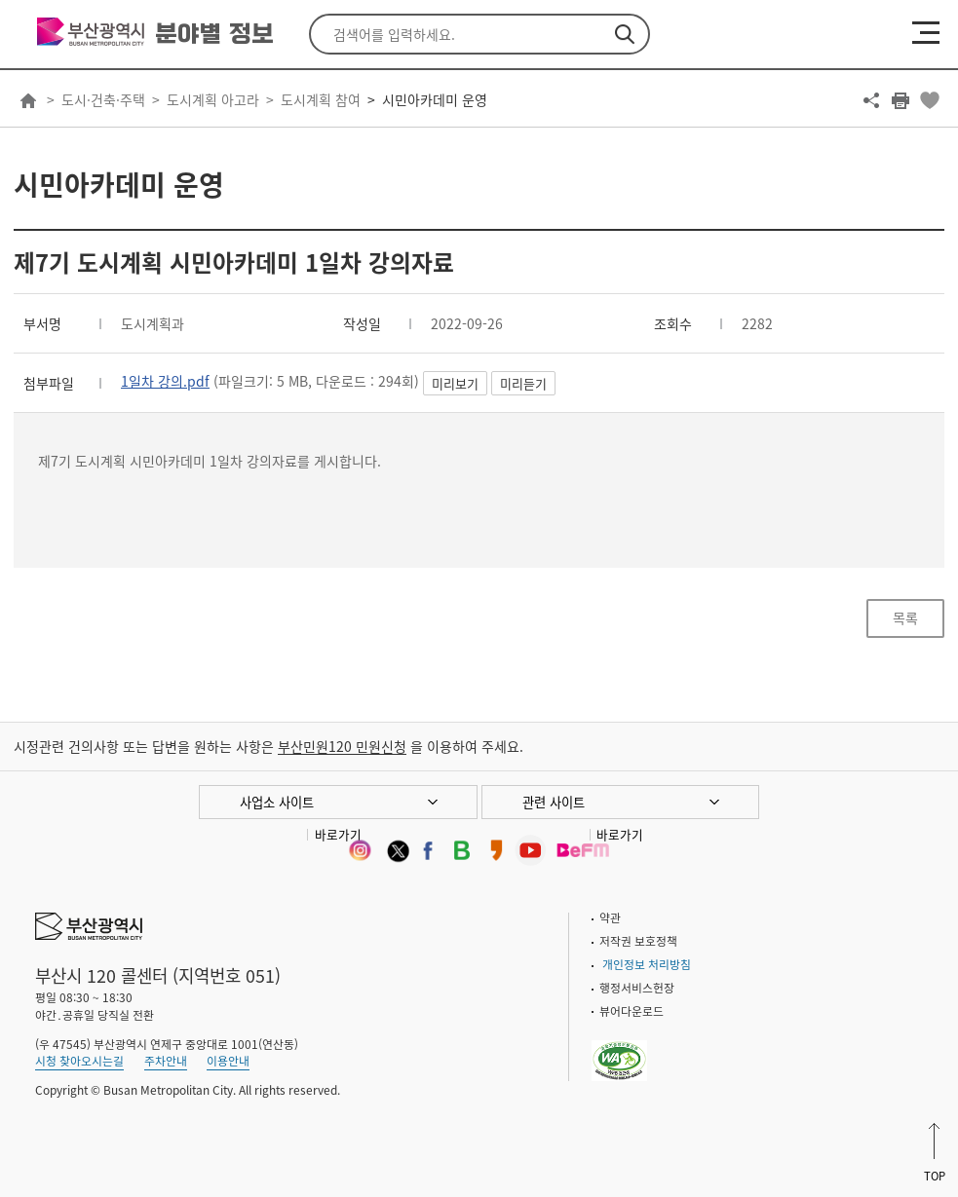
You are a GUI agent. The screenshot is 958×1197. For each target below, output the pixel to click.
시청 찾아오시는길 (79, 1060)
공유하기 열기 (871, 100)
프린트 (900, 100)
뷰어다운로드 (631, 1011)
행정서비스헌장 (636, 987)
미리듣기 (523, 383)
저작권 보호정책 (638, 941)
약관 (610, 917)
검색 (624, 34)
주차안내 (165, 1060)
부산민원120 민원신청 (342, 746)
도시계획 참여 (321, 99)
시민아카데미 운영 (434, 99)
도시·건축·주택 (103, 99)
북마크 (929, 100)
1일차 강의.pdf (165, 381)
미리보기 (455, 383)
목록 (905, 617)
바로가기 (338, 834)
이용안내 (228, 1060)
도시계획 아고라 (213, 99)
